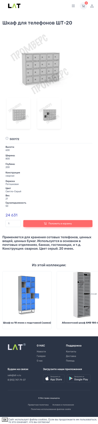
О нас (40, 360)
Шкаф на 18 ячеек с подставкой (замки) (27, 322)
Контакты (71, 351)
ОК (4, 419)
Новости (41, 351)
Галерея (41, 356)
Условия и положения (63, 405)
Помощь (70, 360)
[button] (53, 378)
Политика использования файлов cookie (51, 409)
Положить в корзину (58, 223)
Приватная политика (38, 405)
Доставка (71, 356)
